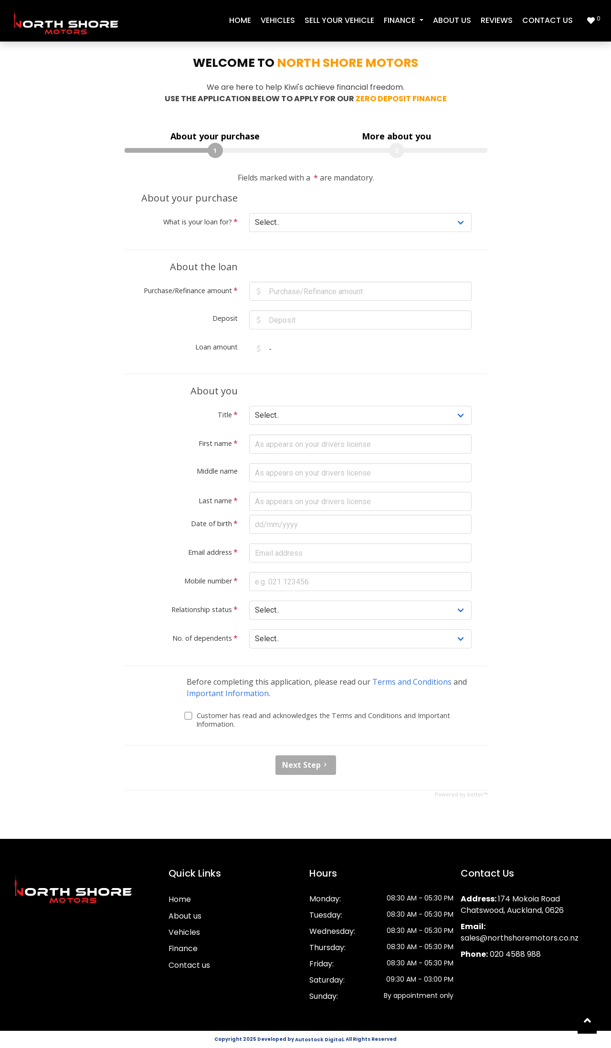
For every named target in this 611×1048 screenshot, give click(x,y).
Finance (183, 948)
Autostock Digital (319, 1039)
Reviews (497, 20)
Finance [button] (400, 20)
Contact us (547, 20)
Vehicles (278, 20)
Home (240, 20)
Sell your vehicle (339, 20)
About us (452, 20)
